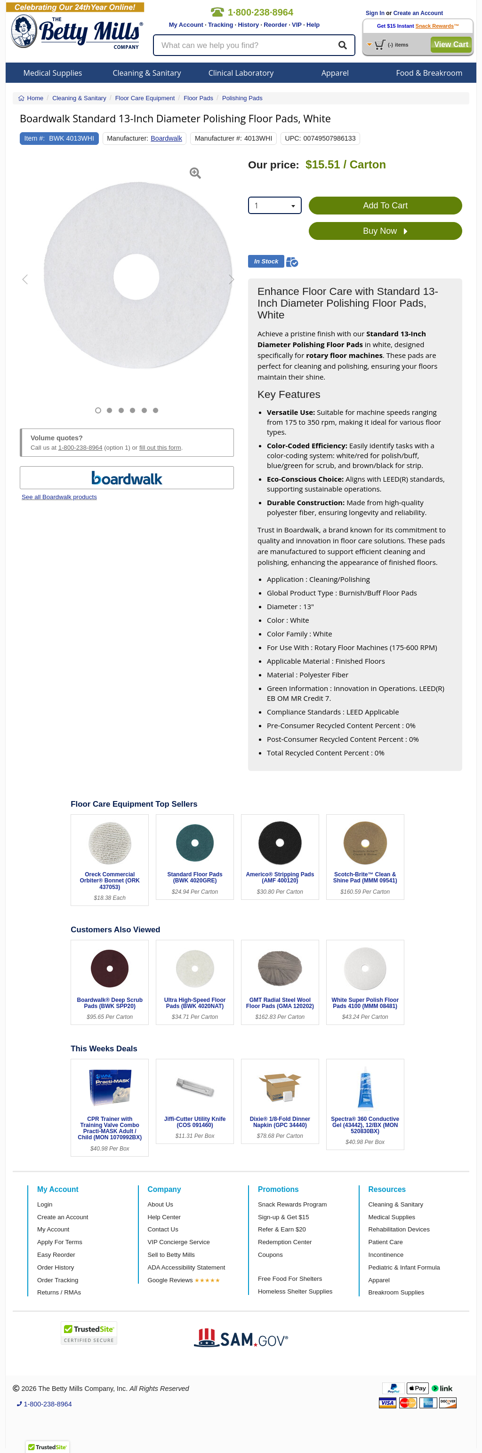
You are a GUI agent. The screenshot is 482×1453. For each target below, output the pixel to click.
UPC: (293, 138)
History (248, 24)
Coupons (270, 1254)
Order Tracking (57, 1280)
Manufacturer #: (218, 138)
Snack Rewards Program (292, 1204)
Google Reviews (170, 1280)
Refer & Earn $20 (282, 1229)
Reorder (275, 24)
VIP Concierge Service (179, 1242)
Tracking (220, 24)
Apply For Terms (59, 1242)
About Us (160, 1204)
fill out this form (160, 447)
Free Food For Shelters (290, 1278)
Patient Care (386, 1242)
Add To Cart (385, 205)
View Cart (451, 44)
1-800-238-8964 (80, 447)
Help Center (164, 1217)
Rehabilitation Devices (399, 1229)
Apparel (335, 73)
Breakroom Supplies (397, 1292)
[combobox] (275, 205)
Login (44, 1204)
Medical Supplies (53, 73)
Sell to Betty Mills (171, 1254)
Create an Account (418, 13)
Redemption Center (285, 1242)
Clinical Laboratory (241, 73)
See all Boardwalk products (59, 496)
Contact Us (163, 1229)
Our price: (273, 164)
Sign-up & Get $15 (283, 1217)
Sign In (375, 13)
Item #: (34, 138)
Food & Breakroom (429, 73)
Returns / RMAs (59, 1292)
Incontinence (386, 1254)
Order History (55, 1267)
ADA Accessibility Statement (186, 1267)
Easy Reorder (56, 1254)
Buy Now (385, 231)
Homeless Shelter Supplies (295, 1291)
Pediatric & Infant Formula (404, 1267)
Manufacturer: (127, 138)
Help (313, 24)
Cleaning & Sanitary (147, 73)
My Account (186, 24)
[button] (27, 286)
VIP (297, 24)
